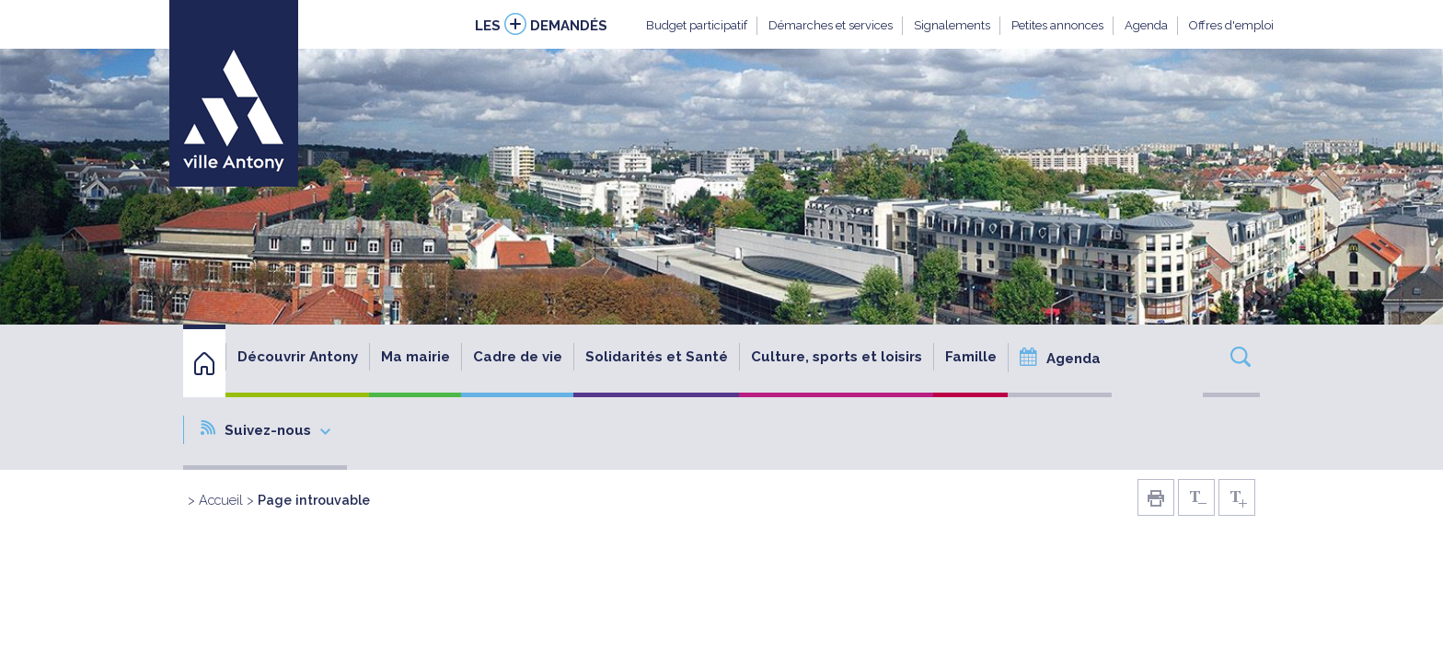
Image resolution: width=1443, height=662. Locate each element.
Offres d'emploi (1231, 25)
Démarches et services (830, 25)
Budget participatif (696, 25)
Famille (971, 356)
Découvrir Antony (297, 356)
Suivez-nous (265, 429)
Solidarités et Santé (656, 356)
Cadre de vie (517, 356)
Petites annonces (1057, 25)
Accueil (221, 500)
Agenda (1146, 25)
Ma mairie (415, 356)
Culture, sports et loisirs (836, 356)
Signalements (952, 25)
